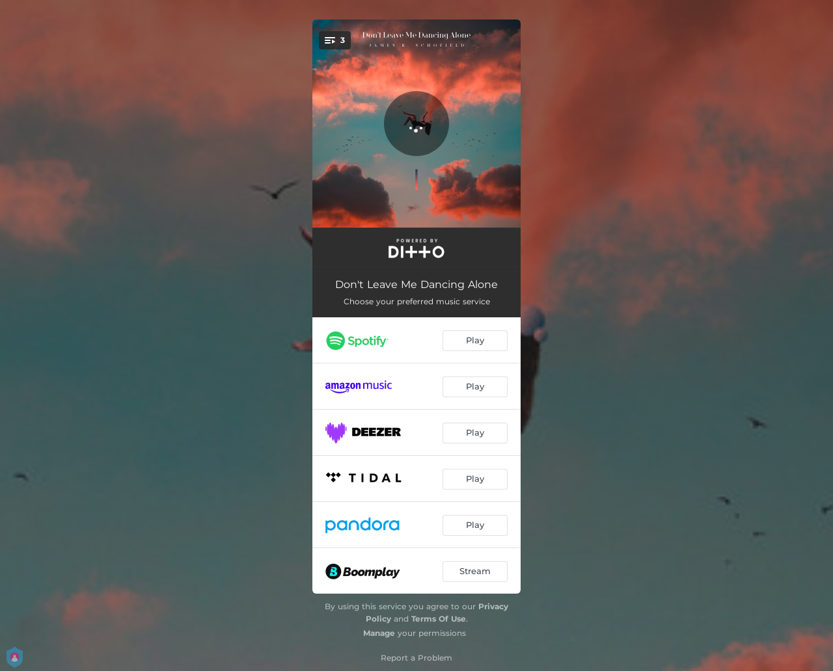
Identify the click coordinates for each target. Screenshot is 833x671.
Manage (379, 633)
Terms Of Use (438, 619)
